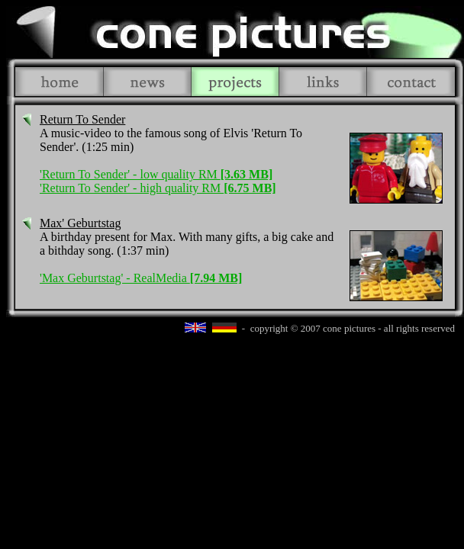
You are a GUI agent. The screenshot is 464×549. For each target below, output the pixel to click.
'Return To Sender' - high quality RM (158, 187)
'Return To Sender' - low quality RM (156, 174)
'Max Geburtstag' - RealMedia (141, 277)
